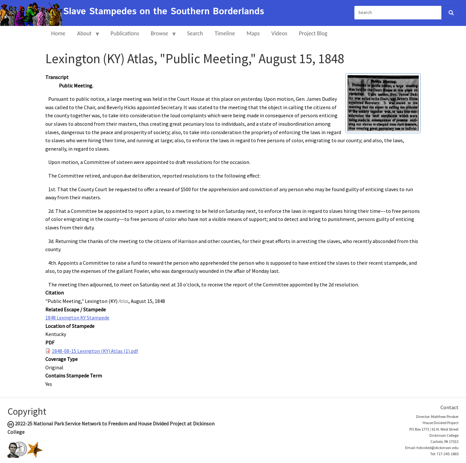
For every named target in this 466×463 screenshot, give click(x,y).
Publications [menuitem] (124, 33)
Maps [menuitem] (253, 33)
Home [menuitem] (58, 33)
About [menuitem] (85, 36)
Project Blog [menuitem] (313, 33)
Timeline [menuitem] (225, 33)
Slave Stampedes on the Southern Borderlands (163, 11)
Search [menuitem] (195, 33)
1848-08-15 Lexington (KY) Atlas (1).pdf (95, 351)
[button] (383, 102)
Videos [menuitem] (279, 33)
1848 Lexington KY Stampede (77, 317)
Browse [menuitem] (161, 36)
